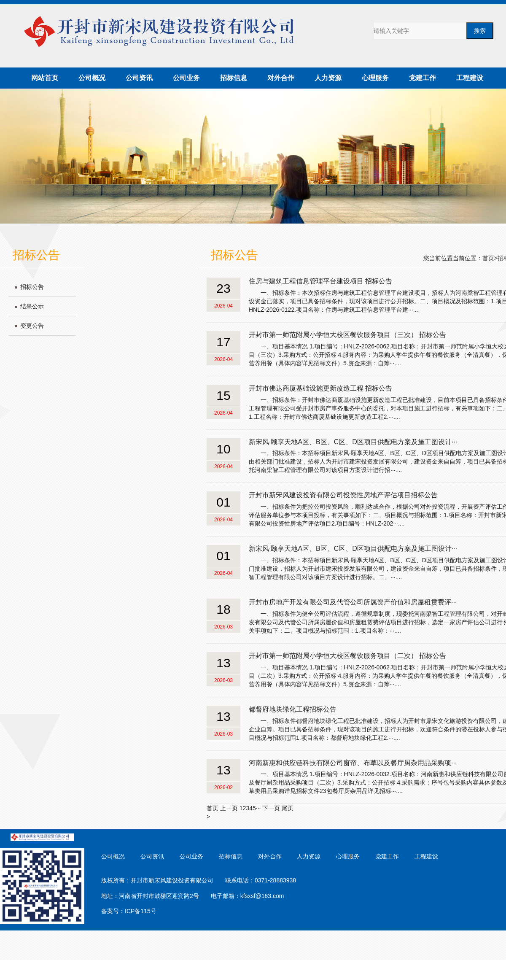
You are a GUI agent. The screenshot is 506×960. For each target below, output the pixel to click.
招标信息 (233, 77)
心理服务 (375, 77)
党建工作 (422, 77)
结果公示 (32, 306)
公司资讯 (139, 77)
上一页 (229, 808)
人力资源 (328, 77)
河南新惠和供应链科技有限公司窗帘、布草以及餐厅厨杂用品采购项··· (353, 762)
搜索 (480, 30)
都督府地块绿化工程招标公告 (292, 709)
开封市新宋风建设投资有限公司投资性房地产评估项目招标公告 (343, 495)
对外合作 (280, 77)
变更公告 (32, 325)
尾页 (287, 808)
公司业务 (186, 77)
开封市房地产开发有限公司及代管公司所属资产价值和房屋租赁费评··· (353, 602)
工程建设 (469, 77)
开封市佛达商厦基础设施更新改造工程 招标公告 (320, 388)
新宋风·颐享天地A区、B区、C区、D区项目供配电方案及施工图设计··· (353, 441)
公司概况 (91, 77)
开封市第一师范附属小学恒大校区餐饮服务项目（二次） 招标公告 (347, 655)
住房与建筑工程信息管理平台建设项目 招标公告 (320, 281)
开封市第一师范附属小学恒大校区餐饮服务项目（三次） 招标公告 (347, 334)
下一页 (271, 808)
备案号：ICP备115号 (128, 911)
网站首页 (44, 77)
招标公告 (32, 286)
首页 (488, 258)
